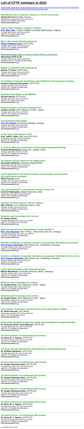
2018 (72, 8)
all (46, 9)
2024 (22, 9)
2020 (3, 9)
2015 (57, 8)
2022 (13, 9)
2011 (37, 8)
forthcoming (40, 9)
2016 (62, 8)
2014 (52, 8)
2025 (27, 9)
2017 (67, 8)
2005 (8, 8)
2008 (22, 8)
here (17, 23)
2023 (18, 9)
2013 (47, 8)
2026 (32, 9)
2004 (3, 8)
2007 (18, 8)
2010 (32, 8)
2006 (13, 8)
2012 (42, 8)
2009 (27, 8)
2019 (77, 8)
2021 (8, 9)
